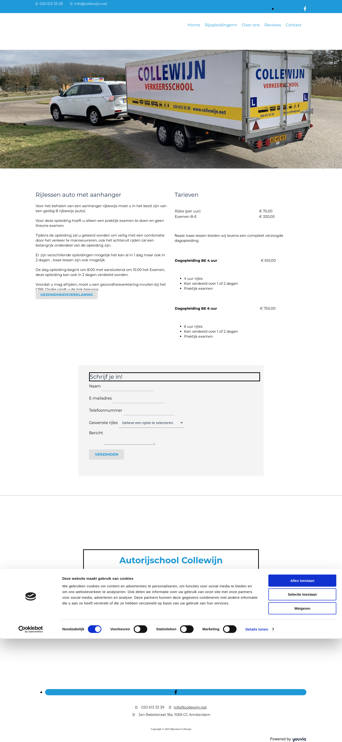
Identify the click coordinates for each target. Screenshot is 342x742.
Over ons (251, 25)
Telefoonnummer (105, 410)
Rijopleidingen (219, 25)
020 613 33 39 (51, 3)
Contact (294, 25)
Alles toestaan (302, 684)
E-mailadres (100, 398)
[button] (67, 294)
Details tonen (256, 733)
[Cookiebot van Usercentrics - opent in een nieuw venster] (31, 732)
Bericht (96, 433)
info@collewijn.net (90, 3)
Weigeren (302, 712)
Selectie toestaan (302, 698)
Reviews (273, 25)
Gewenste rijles (103, 422)
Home (193, 25)
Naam (95, 386)
